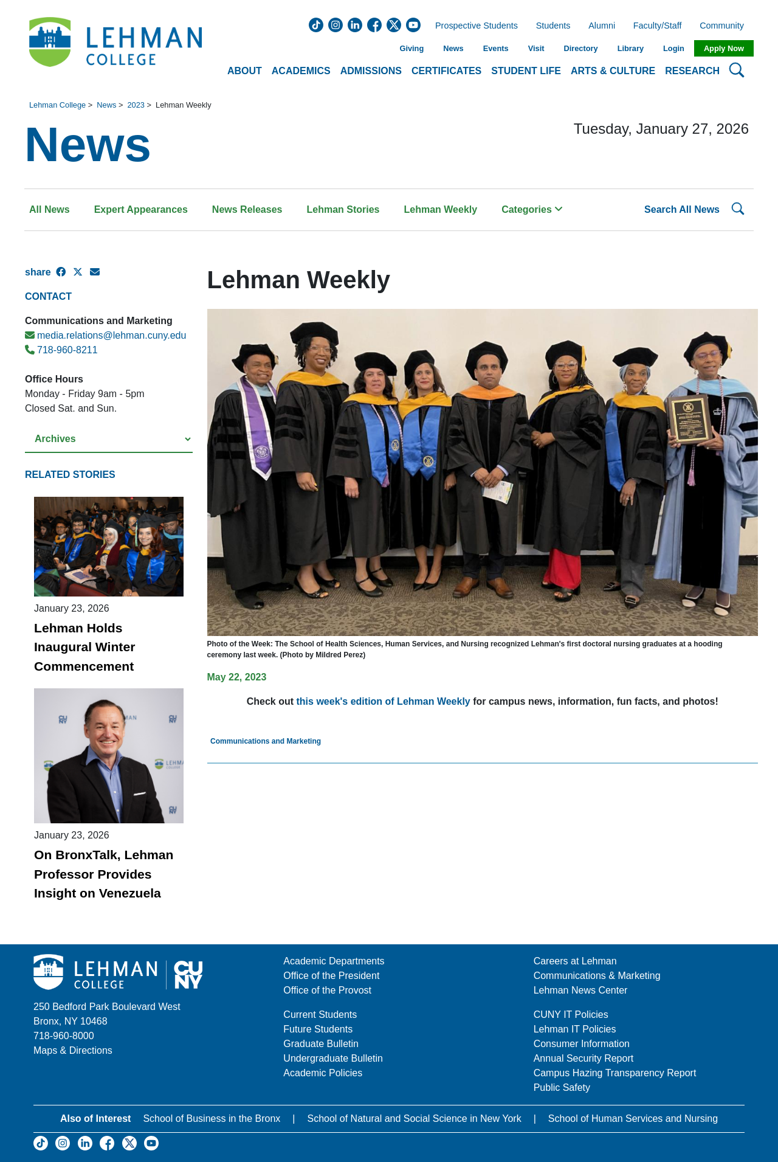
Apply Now (724, 48)
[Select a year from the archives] (109, 439)
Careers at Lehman (575, 961)
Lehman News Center (581, 990)
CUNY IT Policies (571, 1014)
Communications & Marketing (597, 975)
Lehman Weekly (441, 209)
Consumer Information (582, 1044)
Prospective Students (472, 26)
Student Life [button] (526, 71)
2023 (135, 104)
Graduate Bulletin (321, 1044)
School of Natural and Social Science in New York (414, 1118)
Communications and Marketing (265, 741)
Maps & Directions (72, 1050)
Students (553, 26)
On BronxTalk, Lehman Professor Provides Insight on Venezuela (104, 874)
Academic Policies (322, 1073)
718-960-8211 (61, 350)
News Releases (247, 209)
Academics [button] (301, 71)
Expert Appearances (141, 209)
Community (725, 26)
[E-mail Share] (98, 277)
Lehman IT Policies (575, 1029)
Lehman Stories (342, 209)
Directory (580, 48)
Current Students (320, 1014)
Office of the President (331, 975)
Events (496, 48)
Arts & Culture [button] (613, 71)
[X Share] (81, 277)
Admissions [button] (371, 71)
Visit (536, 48)
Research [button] (692, 71)
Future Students (318, 1029)
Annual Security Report (584, 1058)
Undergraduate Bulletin (333, 1058)
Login (673, 48)
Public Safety (562, 1087)
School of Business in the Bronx (211, 1118)
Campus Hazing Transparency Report (615, 1073)
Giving (411, 48)
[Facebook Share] (64, 277)
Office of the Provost (327, 990)
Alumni (602, 26)
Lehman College (57, 104)
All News (49, 209)
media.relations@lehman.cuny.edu (105, 335)
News (453, 48)
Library (631, 48)
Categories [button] (532, 209)
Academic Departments (333, 961)
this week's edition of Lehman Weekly (383, 701)
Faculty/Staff (657, 26)
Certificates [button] (446, 71)
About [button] (244, 71)
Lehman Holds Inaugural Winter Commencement (84, 647)
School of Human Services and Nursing (633, 1118)
